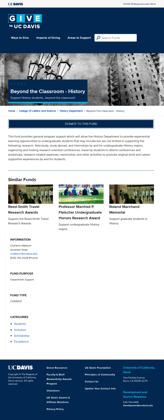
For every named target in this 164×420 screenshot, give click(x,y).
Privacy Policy (55, 409)
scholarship (21, 336)
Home (11, 111)
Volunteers (53, 390)
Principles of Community (100, 374)
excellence (21, 341)
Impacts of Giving (48, 38)
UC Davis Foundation (98, 368)
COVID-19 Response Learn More (139, 3)
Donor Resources (57, 368)
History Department (71, 111)
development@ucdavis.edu (138, 405)
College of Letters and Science (37, 111)
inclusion (20, 330)
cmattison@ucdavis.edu (23, 254)
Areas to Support (79, 38)
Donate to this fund (81, 124)
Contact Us (91, 381)
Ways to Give (20, 38)
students (20, 324)
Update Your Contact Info (100, 388)
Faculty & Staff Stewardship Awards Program (59, 379)
